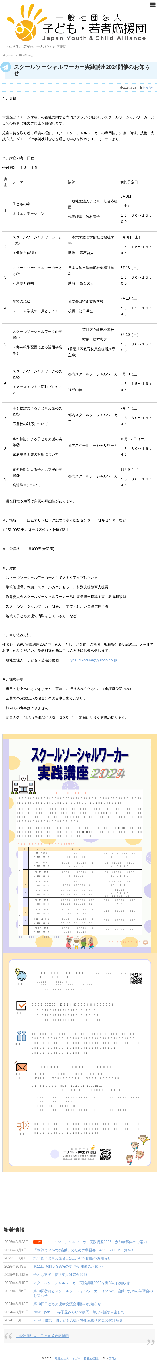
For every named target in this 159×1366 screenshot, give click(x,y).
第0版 (112, 1358)
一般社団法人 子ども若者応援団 (42, 1336)
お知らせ (148, 87)
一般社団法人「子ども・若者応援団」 (76, 1358)
